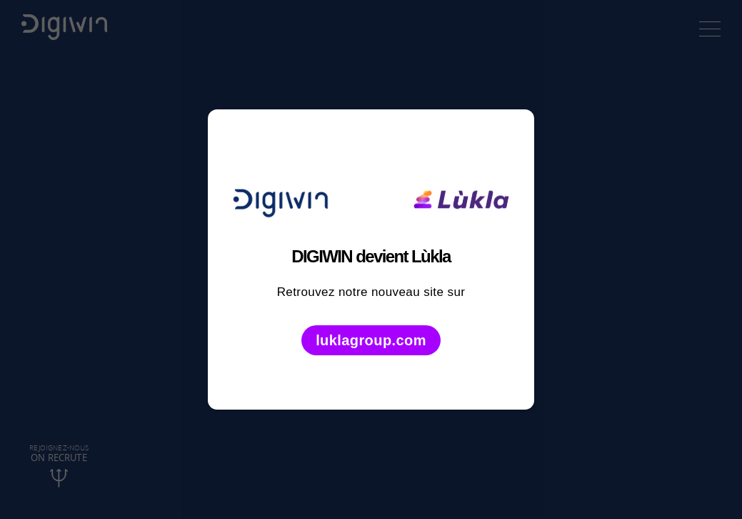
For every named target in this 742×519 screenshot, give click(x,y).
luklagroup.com (371, 340)
